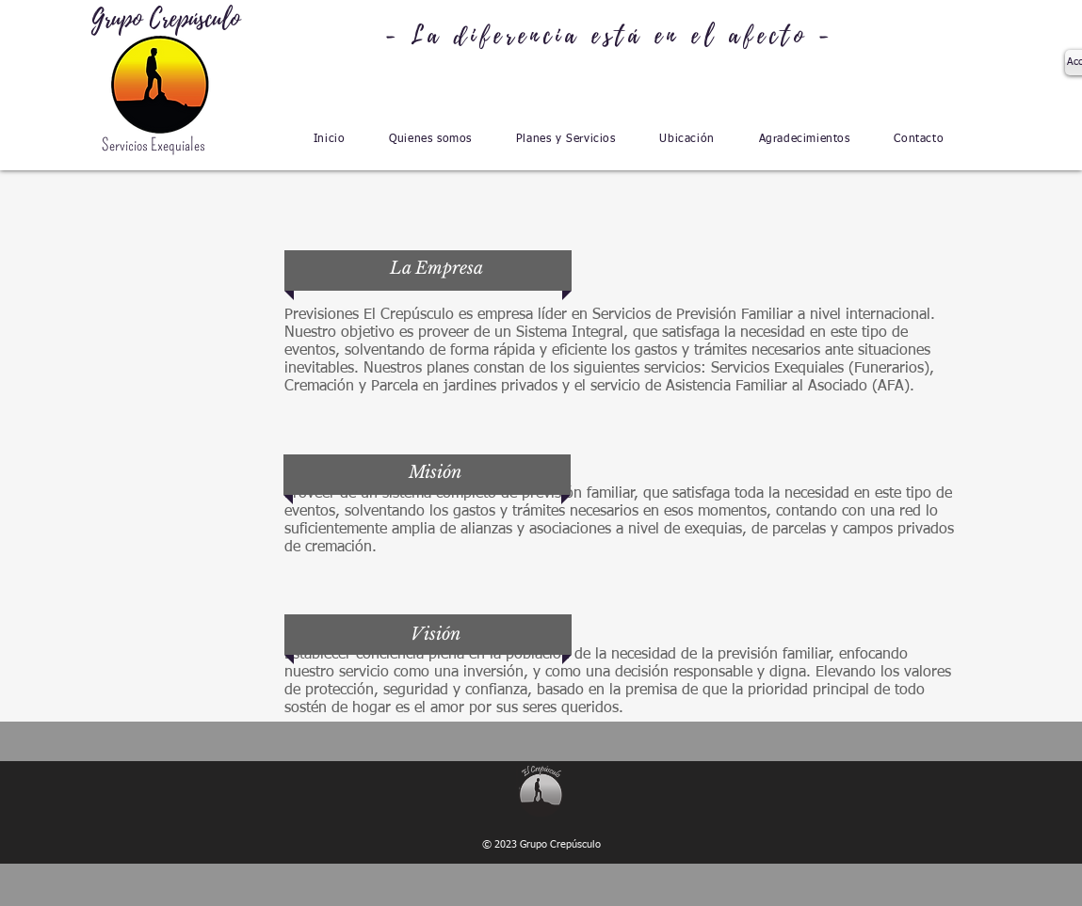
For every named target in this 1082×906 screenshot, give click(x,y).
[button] (431, 139)
